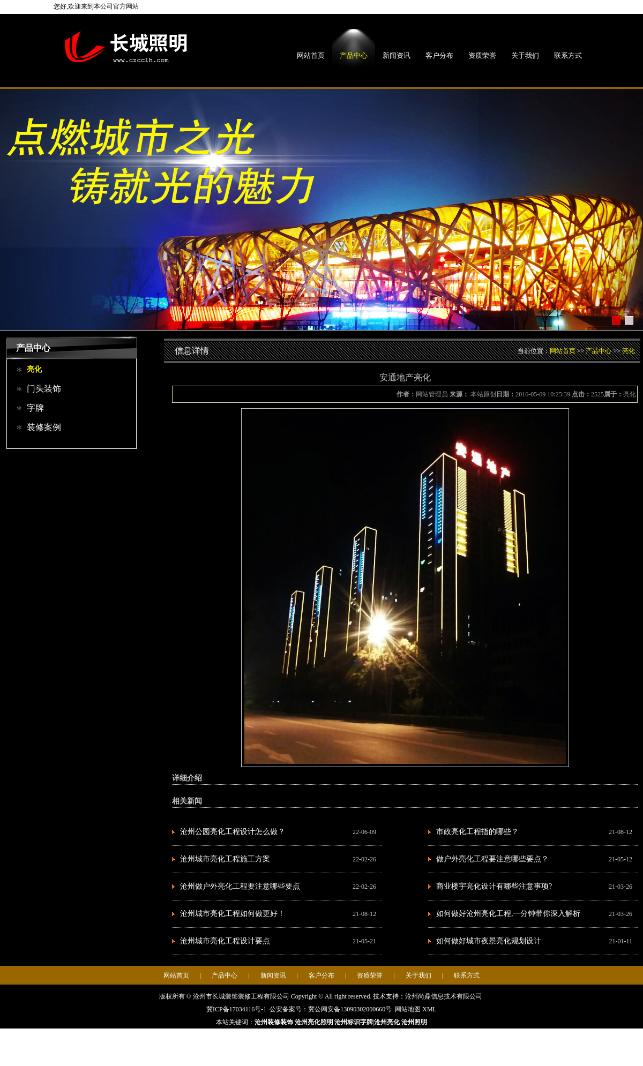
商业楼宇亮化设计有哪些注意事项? (494, 886)
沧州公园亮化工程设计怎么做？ (232, 832)
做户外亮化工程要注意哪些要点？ (492, 859)
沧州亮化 (387, 1022)
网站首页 (311, 55)
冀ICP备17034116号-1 (236, 1009)
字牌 (35, 407)
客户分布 (439, 55)
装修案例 (44, 427)
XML (429, 1009)
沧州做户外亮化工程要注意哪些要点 (240, 886)
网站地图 (408, 1009)
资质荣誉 (482, 55)
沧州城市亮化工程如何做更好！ (232, 914)
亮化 (34, 369)
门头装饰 (44, 388)
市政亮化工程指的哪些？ (477, 832)
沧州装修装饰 (274, 1022)
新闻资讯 (396, 55)
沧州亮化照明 (314, 1022)
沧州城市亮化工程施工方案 (225, 859)
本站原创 (482, 394)
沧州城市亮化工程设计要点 (225, 941)
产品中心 (354, 55)
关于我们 (525, 55)
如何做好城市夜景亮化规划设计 (488, 941)
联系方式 (568, 55)
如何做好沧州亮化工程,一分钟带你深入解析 (508, 914)
